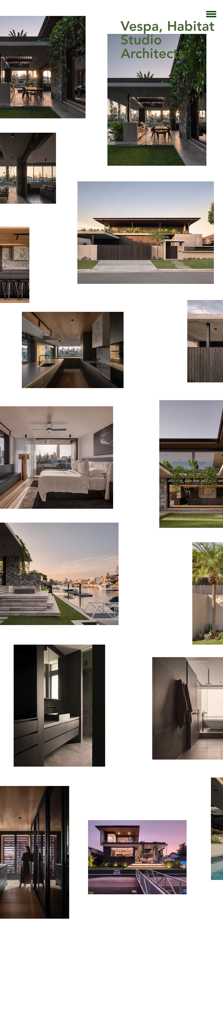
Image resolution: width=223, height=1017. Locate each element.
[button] (211, 14)
